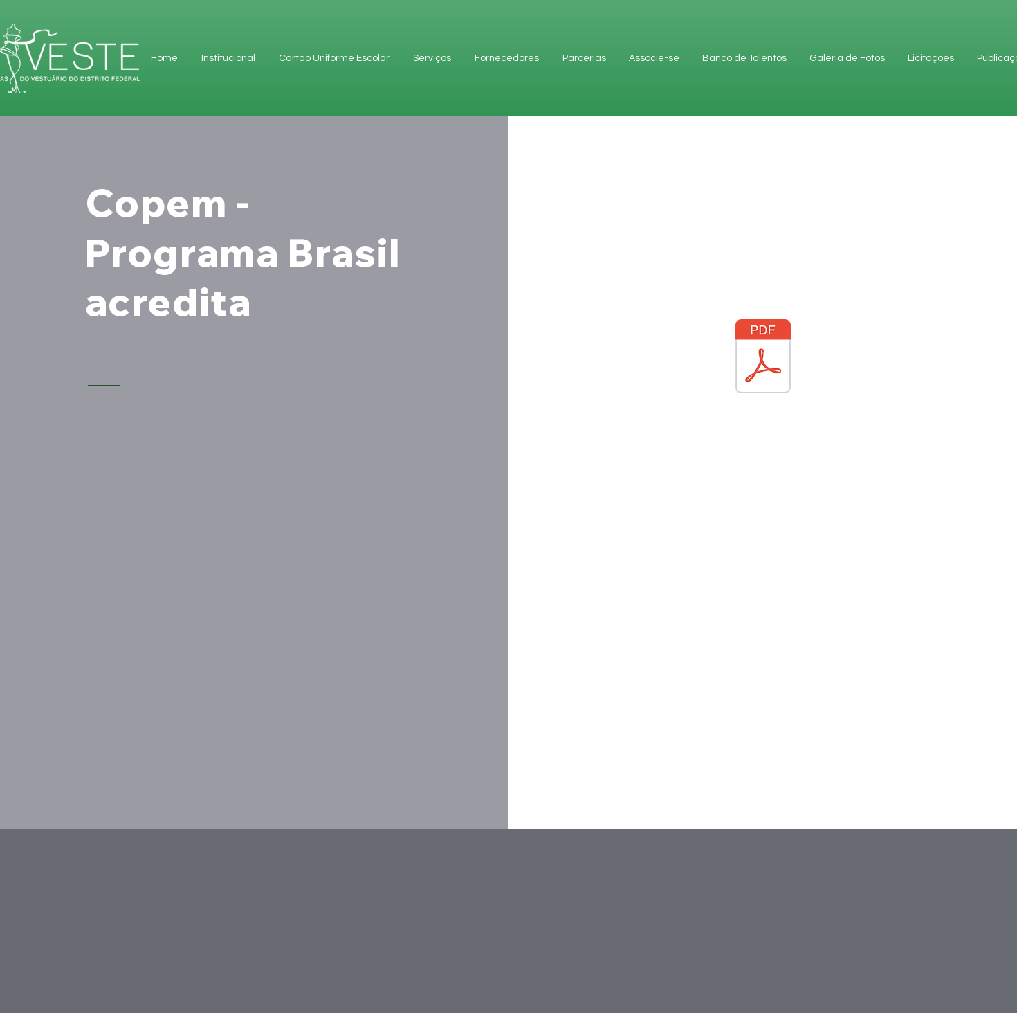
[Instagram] (991, 538)
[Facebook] (991, 506)
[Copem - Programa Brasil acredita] (763, 364)
